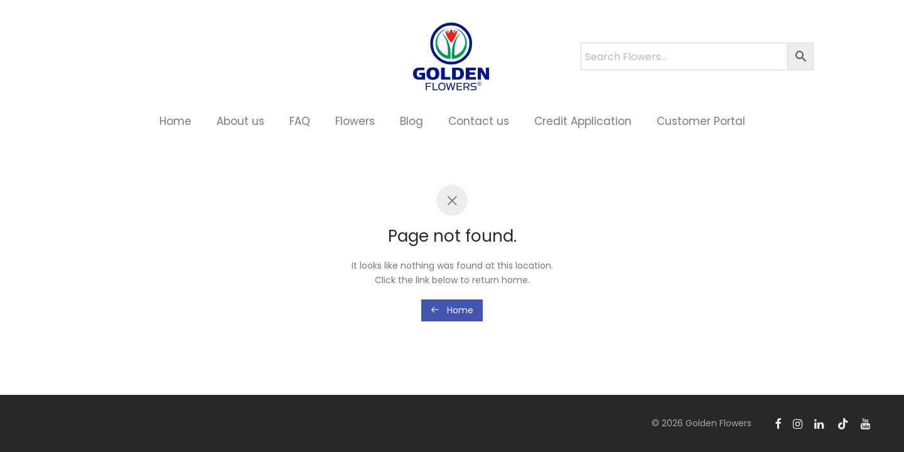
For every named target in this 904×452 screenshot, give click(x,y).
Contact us (478, 121)
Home (175, 121)
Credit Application (583, 121)
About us (240, 121)
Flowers (355, 121)
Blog (411, 121)
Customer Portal (701, 121)
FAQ (299, 121)
